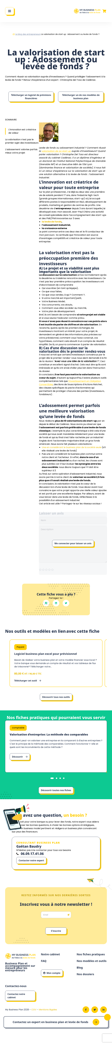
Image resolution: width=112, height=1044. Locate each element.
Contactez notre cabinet (16, 996)
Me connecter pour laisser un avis (73, 543)
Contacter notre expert (31, 860)
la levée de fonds (52, 221)
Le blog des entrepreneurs (28, 34)
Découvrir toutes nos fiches (56, 790)
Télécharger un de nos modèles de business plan (81, 97)
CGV (34, 1009)
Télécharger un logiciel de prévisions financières (31, 97)
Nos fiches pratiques (91, 954)
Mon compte (51, 972)
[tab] (52, 778)
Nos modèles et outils (91, 961)
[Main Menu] (9, 11)
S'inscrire (56, 930)
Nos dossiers (85, 974)
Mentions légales (48, 1009)
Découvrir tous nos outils (56, 697)
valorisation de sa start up (56, 151)
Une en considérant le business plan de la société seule (71, 447)
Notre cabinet (50, 954)
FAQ (43, 961)
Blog (80, 967)
